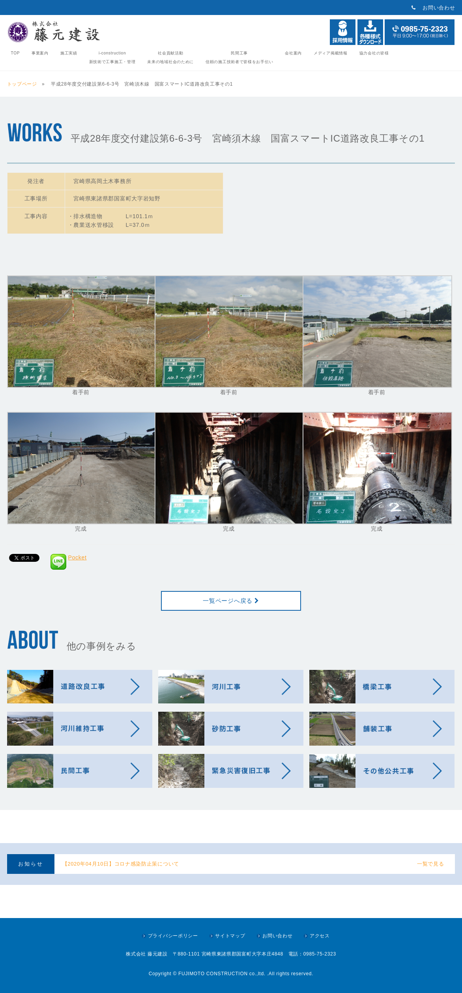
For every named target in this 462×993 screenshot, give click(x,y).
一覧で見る (430, 864)
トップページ (23, 84)
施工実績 (68, 53)
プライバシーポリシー (173, 936)
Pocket (77, 557)
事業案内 (40, 53)
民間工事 (239, 57)
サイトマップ (230, 936)
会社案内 (293, 53)
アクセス (320, 936)
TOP (15, 53)
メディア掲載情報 (331, 53)
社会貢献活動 (170, 57)
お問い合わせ (439, 8)
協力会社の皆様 (374, 53)
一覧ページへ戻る (231, 601)
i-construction (112, 57)
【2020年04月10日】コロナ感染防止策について (120, 864)
